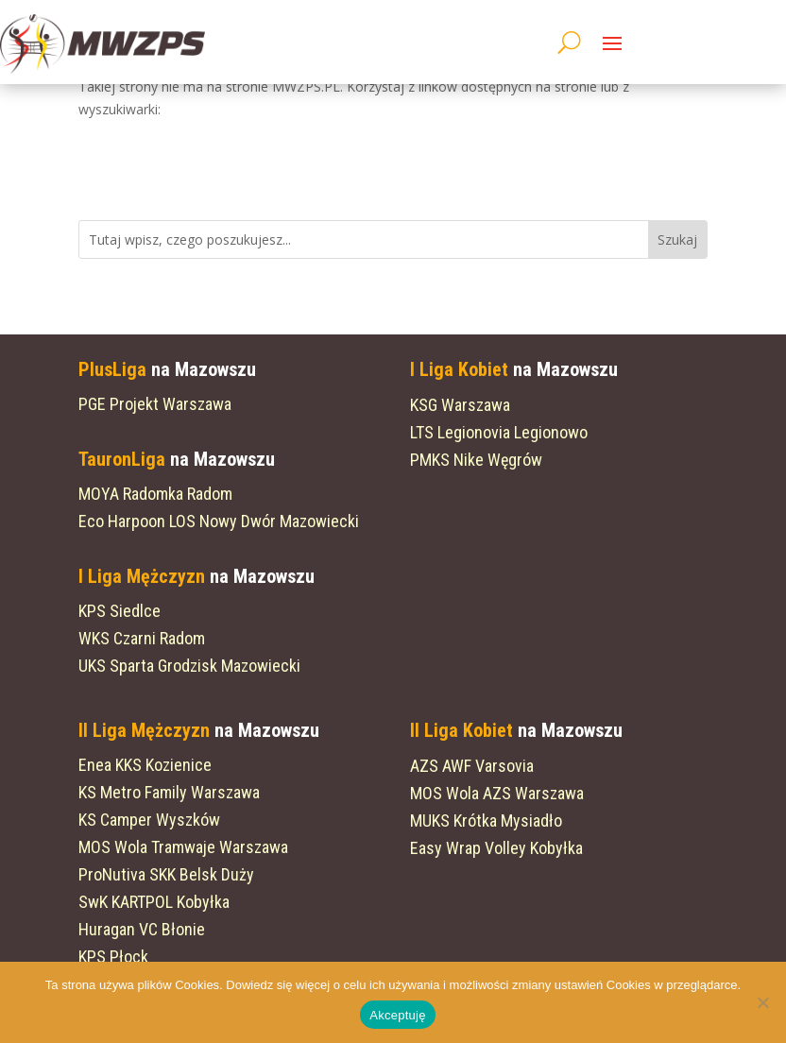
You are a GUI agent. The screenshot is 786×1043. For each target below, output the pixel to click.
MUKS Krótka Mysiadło (486, 820)
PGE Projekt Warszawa (154, 404)
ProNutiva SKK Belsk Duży (166, 874)
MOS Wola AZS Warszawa (497, 793)
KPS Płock (113, 956)
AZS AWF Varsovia (472, 766)
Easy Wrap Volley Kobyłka (496, 848)
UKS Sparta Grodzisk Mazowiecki (189, 665)
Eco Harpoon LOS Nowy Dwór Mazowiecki (218, 521)
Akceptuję (397, 1015)
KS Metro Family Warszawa (169, 792)
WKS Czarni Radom (141, 638)
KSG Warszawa (460, 405)
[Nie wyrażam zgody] (762, 1002)
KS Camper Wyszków (149, 819)
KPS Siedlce (119, 611)
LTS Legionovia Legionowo (499, 432)
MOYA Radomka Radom (155, 494)
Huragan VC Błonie (141, 929)
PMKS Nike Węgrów (476, 460)
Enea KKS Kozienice (145, 765)
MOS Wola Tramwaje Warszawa (183, 847)
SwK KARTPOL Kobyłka (154, 902)
